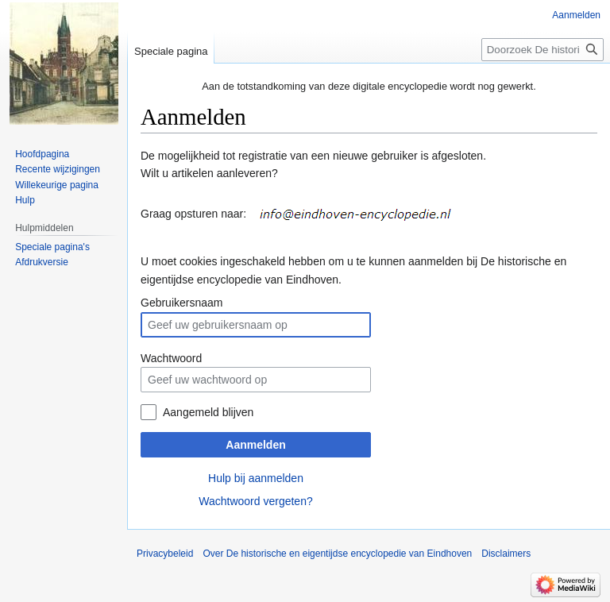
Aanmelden (255, 444)
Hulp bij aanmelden (255, 478)
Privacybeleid (165, 553)
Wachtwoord (171, 358)
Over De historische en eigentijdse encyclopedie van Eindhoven (337, 553)
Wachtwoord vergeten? (255, 501)
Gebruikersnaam (182, 302)
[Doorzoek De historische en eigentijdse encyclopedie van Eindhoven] (542, 49)
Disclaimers (506, 553)
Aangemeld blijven (208, 412)
